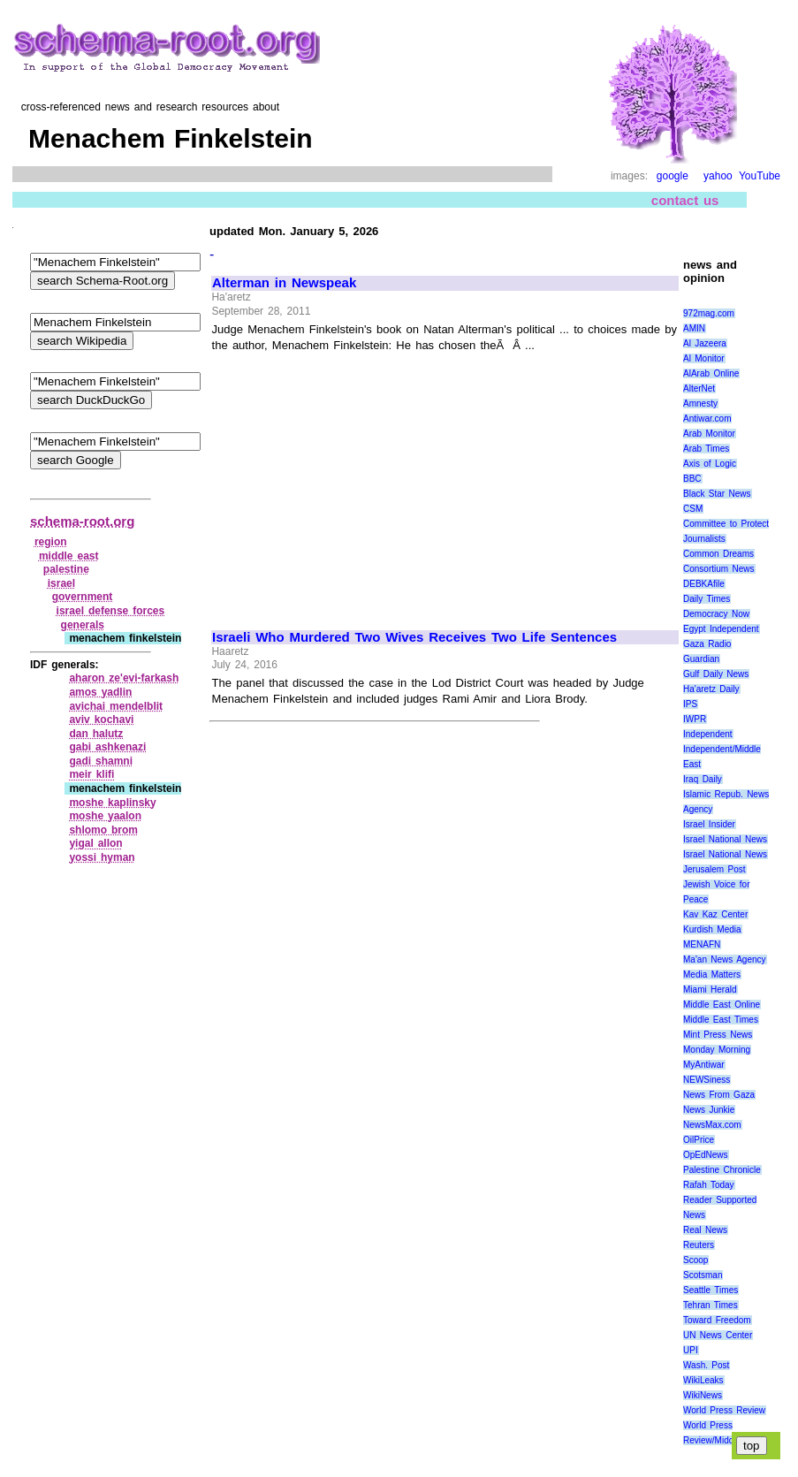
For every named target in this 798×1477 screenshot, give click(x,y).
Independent (708, 734)
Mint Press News (717, 1034)
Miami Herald (710, 989)
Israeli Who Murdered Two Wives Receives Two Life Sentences (414, 637)
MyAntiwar (704, 1065)
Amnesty (700, 403)
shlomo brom (103, 830)
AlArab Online (711, 373)
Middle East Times (720, 1019)
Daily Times (706, 599)
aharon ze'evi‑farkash (124, 678)
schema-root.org (82, 521)
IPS (690, 704)
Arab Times (706, 448)
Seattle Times (710, 1290)
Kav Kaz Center (715, 914)
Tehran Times (710, 1305)
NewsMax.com (712, 1125)
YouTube (759, 176)
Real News (705, 1230)
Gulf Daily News (716, 674)
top (751, 1445)
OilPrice (698, 1140)
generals (82, 625)
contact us (685, 200)
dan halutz (96, 733)
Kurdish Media (712, 929)
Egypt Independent (721, 629)
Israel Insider (709, 824)
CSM (693, 509)
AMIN (694, 328)
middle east (69, 556)
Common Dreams (718, 554)
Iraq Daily (702, 779)
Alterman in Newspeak (284, 283)
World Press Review (724, 1410)
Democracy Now (716, 614)
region (50, 542)
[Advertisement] (360, 483)
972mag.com (708, 313)
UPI (690, 1350)
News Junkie (708, 1110)
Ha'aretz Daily (711, 689)
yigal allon (95, 843)
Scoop (695, 1260)
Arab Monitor (709, 433)
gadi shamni (101, 761)
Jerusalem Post (714, 869)
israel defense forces (111, 611)
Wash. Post (706, 1365)
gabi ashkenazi (107, 747)
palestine (66, 569)
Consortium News (719, 569)
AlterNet (699, 388)
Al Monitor (704, 358)
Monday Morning (716, 1049)
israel (61, 583)
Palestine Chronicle (722, 1170)
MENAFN (701, 944)
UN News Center (717, 1335)
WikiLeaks (703, 1380)
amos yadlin (100, 692)
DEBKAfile (704, 584)
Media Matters (712, 974)
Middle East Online (721, 1004)
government (82, 596)
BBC (692, 478)
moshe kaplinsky (112, 802)
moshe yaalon (105, 816)
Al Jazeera (704, 343)
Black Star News (717, 494)
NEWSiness (706, 1080)
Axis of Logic (709, 463)
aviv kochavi (101, 719)
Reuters (698, 1245)
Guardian (701, 659)
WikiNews (702, 1395)
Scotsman (702, 1275)
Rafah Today (708, 1185)
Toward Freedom (717, 1320)
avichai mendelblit (116, 706)
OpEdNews (705, 1155)
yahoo (718, 176)
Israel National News (725, 839)
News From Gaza (719, 1095)
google (672, 176)
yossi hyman (101, 857)
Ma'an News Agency (724, 959)
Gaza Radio (707, 644)
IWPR (694, 719)
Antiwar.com (707, 418)
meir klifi (91, 774)
